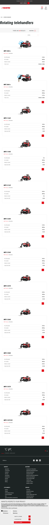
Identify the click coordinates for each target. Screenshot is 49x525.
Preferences (5, 513)
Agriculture (7, 469)
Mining (6, 481)
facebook (33, 460)
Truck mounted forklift (30, 478)
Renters (6, 480)
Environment (7, 476)
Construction (7, 470)
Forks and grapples (8, 494)
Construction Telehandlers (31, 469)
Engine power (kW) (7, 131)
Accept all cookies (23, 522)
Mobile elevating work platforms (32, 475)
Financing (28, 489)
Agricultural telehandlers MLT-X (32, 470)
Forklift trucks (28, 480)
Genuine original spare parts (31, 494)
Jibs (6, 496)
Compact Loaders (29, 481)
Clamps (6, 491)
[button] (45, 8)
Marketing (15, 513)
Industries (7, 472)
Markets (6, 466)
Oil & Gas (6, 473)
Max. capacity (6, 59)
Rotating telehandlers (30, 472)
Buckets (6, 489)
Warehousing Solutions (30, 476)
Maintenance (28, 492)
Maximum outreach (7, 61)
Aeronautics (7, 475)
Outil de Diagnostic (29, 497)
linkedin (39, 460)
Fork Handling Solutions (9, 492)
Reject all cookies (23, 516)
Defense (6, 478)
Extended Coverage (30, 491)
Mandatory (5, 511)
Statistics (15, 511)
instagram (36, 460)
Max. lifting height (7, 57)
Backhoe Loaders (29, 483)
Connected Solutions (30, 496)
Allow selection (23, 519)
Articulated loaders (29, 473)
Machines (27, 466)
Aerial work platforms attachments (11, 497)
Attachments (7, 487)
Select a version (24, 3)
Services (27, 487)
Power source (6, 64)
